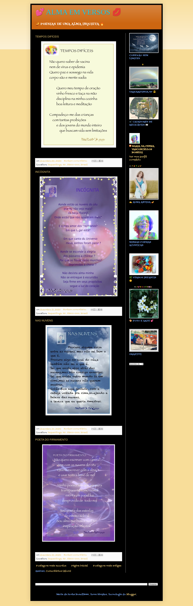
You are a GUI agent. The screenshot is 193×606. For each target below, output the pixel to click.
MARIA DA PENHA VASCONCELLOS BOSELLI (143, 149)
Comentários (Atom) (58, 571)
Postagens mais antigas (107, 566)
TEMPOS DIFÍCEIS (47, 36)
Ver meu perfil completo (138, 158)
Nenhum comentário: (76, 161)
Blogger (131, 594)
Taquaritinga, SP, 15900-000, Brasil (68, 164)
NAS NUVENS (44, 320)
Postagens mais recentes (51, 566)
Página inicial (79, 566)
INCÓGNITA (42, 171)
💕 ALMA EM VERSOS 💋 (78, 12)
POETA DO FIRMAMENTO (51, 439)
